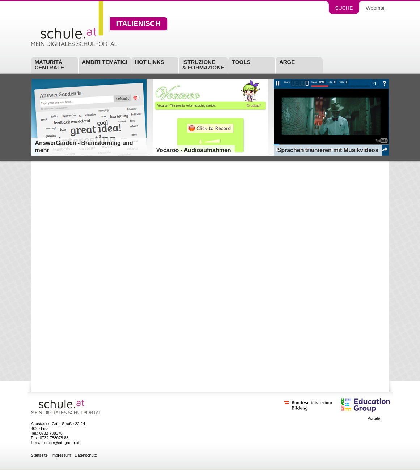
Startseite (39, 455)
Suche (344, 8)
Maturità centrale (49, 64)
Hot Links (149, 62)
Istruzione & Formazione (203, 64)
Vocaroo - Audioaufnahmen (193, 150)
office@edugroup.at (61, 442)
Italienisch (138, 23)
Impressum (61, 455)
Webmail (375, 7)
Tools (241, 62)
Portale (374, 419)
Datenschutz (86, 455)
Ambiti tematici (105, 62)
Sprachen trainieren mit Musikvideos (327, 150)
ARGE (287, 62)
